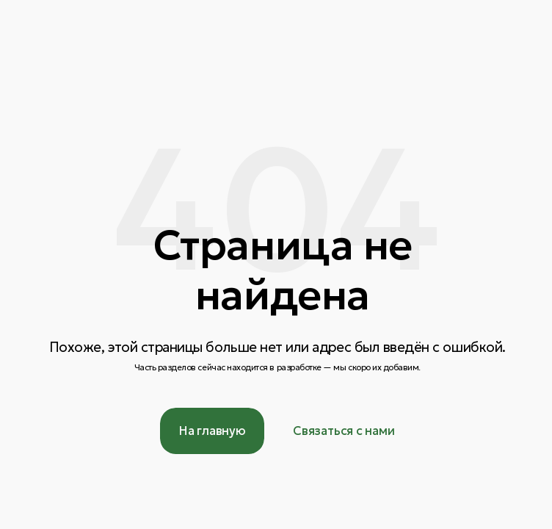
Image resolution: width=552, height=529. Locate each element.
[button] (343, 431)
